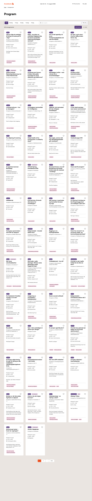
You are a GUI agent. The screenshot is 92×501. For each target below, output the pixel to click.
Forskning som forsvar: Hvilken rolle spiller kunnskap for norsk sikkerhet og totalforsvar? (35, 75)
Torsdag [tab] (27, 22)
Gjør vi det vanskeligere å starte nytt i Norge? (35, 328)
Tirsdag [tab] (16, 22)
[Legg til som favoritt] (20, 32)
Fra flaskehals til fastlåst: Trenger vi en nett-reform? (13, 297)
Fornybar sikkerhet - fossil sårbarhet (76, 360)
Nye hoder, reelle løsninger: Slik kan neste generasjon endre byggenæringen (35, 263)
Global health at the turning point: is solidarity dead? (35, 139)
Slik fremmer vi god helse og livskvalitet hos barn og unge (56, 202)
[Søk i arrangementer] (61, 23)
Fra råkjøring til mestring (13, 138)
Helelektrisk (9, 200)
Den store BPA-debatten (56, 359)
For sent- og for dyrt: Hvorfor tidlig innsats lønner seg (77, 36)
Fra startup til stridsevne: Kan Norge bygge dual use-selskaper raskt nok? (78, 202)
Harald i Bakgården (33, 429)
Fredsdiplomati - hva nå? (56, 261)
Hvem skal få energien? (77, 167)
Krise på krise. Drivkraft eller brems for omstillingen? (34, 202)
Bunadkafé (9, 328)
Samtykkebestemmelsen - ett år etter (35, 360)
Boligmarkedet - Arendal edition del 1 (35, 231)
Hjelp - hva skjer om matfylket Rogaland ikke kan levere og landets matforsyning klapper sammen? (35, 38)
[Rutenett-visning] (78, 27)
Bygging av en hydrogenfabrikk (54, 231)
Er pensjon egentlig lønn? (56, 328)
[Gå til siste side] (51, 461)
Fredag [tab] (32, 22)
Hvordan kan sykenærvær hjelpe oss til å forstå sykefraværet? (78, 329)
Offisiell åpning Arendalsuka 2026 (33, 167)
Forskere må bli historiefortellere (75, 73)
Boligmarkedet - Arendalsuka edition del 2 (78, 296)
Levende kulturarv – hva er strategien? (13, 108)
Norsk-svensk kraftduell (56, 296)
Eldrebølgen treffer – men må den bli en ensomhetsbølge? (56, 74)
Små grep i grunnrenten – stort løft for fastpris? (13, 231)
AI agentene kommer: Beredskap (12, 167)
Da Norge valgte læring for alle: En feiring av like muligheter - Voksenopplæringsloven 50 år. (13, 363)
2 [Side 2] (43, 460)
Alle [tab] (6, 22)
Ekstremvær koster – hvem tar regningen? (12, 430)
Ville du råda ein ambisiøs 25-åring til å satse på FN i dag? (13, 36)
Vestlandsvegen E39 (76, 138)
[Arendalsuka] (9, 4)
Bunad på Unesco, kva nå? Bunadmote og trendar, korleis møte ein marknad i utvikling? (56, 169)
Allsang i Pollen (75, 396)
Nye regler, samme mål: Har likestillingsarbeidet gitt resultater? (56, 139)
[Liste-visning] (85, 27)
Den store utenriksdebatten (11, 262)
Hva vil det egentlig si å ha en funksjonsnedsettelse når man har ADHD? (56, 37)
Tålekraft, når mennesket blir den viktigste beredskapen (56, 109)
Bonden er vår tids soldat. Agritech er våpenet (13, 396)
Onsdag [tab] (21, 22)
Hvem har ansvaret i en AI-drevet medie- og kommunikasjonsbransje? (78, 232)
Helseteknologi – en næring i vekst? (55, 396)
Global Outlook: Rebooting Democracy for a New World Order (13, 74)
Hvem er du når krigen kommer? (34, 396)
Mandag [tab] (11, 22)
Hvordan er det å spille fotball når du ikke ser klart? (77, 262)
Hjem (5, 7)
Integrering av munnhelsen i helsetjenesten (32, 297)
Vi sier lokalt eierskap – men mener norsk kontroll (78, 108)
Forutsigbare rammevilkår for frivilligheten (35, 108)
